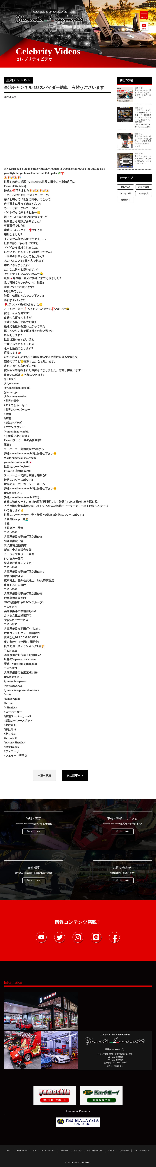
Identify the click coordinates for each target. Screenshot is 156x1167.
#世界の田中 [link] (11, 400)
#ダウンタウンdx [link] (14, 427)
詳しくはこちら (33, 831)
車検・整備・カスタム (94, 1150)
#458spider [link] (10, 707)
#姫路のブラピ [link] (13, 422)
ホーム (9, 1150)
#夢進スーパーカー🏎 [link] (17, 716)
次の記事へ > (75, 775)
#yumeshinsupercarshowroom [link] (21, 690)
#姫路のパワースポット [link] (18, 720)
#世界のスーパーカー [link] (17, 409)
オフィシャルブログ (48, 1150)
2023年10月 (125, 193)
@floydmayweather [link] (15, 396)
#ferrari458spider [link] (14, 742)
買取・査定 (64, 1150)
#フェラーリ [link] (11, 751)
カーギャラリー (22, 1150)
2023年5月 (125, 200)
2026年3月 (125, 187)
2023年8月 (144, 193)
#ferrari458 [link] (10, 738)
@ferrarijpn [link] (11, 392)
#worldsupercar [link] (13, 685)
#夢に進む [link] (10, 725)
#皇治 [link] (7, 414)
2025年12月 (143, 187)
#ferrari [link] (8, 703)
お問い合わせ (124, 1150)
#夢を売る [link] (10, 733)
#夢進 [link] (7, 418)
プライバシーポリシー (141, 1150)
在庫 (34, 1150)
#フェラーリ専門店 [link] (15, 755)
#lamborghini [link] (12, 698)
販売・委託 (78, 1150)
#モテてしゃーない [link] (15, 405)
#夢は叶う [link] (10, 729)
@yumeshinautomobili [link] (17, 387)
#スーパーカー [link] (13, 711)
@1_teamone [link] (11, 383)
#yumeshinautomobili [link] (16, 431)
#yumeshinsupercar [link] (15, 681)
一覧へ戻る (44, 775)
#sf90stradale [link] (12, 746)
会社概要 (111, 1150)
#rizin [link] (7, 694)
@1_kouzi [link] (10, 378)
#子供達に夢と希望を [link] (17, 436)
